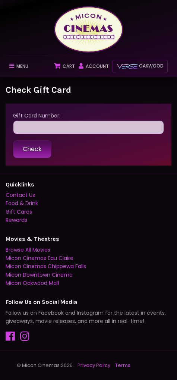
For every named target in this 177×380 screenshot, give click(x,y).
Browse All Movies (28, 250)
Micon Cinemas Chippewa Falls (46, 266)
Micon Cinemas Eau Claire (39, 258)
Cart (64, 66)
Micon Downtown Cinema (39, 275)
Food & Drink (22, 203)
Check (32, 149)
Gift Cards (19, 212)
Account (94, 66)
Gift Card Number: (88, 123)
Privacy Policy (94, 365)
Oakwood (140, 66)
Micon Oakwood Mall (32, 283)
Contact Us (20, 195)
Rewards (16, 220)
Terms (122, 365)
